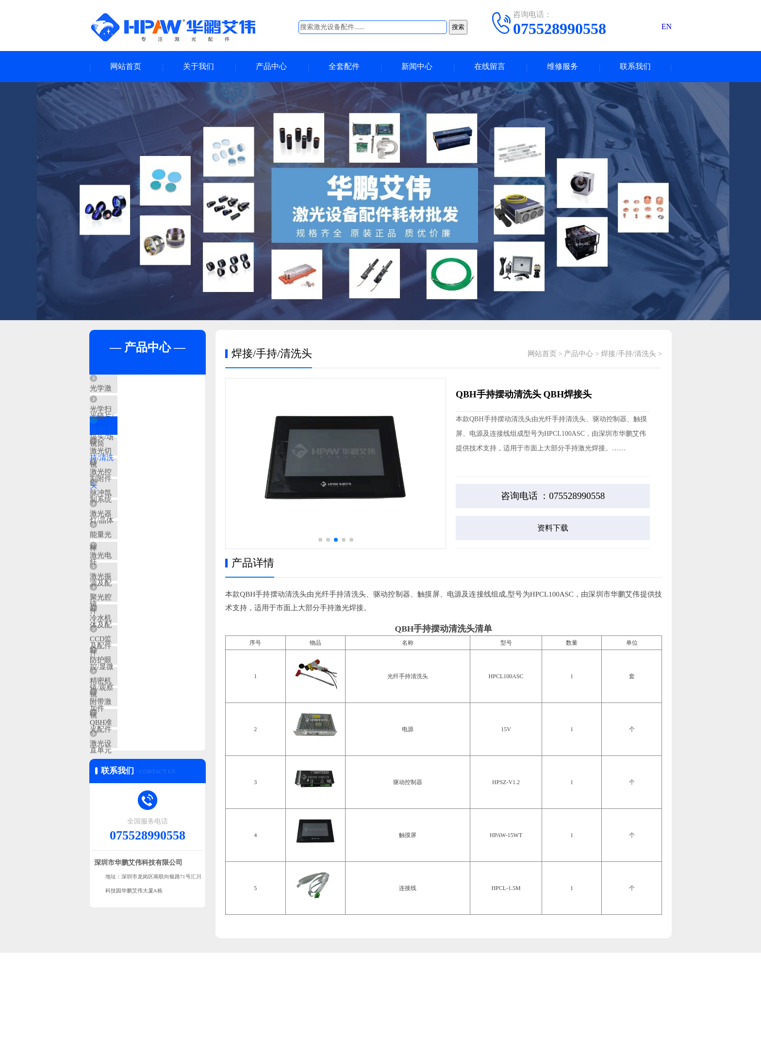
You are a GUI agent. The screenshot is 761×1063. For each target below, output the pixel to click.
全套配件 (344, 67)
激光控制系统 (134, 504)
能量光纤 (126, 590)
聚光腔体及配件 (137, 676)
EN (667, 26)
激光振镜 (126, 648)
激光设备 (126, 877)
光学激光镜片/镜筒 (142, 390)
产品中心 (271, 67)
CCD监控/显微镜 (138, 733)
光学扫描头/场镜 (138, 418)
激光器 (123, 562)
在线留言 (489, 67)
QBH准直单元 (134, 848)
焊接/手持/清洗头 (139, 447)
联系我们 (635, 67)
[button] (320, 540)
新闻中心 (416, 67)
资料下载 (552, 528)
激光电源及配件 (137, 619)
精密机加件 (130, 791)
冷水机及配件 (134, 705)
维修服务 (562, 67)
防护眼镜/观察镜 (138, 762)
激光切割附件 (134, 476)
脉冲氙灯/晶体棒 (138, 533)
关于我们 (198, 67)
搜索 (458, 27)
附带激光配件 (134, 819)
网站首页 (125, 67)
